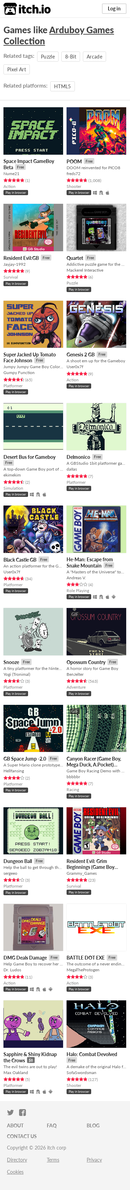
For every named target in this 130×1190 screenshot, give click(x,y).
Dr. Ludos (12, 969)
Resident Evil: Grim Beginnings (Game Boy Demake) (90, 867)
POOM (74, 161)
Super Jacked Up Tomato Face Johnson (29, 358)
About (15, 1125)
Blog (93, 1125)
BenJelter (75, 674)
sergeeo (10, 873)
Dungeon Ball (17, 861)
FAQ (52, 1125)
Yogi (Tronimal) (16, 674)
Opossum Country (86, 662)
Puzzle (48, 57)
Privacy (94, 1160)
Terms (53, 1160)
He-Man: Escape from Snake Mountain (90, 562)
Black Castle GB (19, 560)
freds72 (73, 173)
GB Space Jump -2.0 (24, 759)
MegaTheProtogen (83, 969)
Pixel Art (16, 69)
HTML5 (62, 86)
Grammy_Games (82, 873)
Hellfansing (13, 770)
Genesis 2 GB (81, 354)
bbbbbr (73, 776)
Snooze (11, 662)
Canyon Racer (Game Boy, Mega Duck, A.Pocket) (94, 761)
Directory (17, 1160)
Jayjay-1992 (14, 264)
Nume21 (11, 173)
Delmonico (78, 457)
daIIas (72, 469)
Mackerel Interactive (85, 270)
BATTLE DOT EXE (86, 958)
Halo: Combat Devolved (92, 1054)
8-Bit (70, 57)
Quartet (75, 258)
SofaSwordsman (81, 1072)
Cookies (15, 1172)
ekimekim (12, 475)
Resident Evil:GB (21, 258)
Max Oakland (15, 1072)
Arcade (94, 57)
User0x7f (75, 366)
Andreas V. (76, 577)
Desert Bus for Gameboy (29, 457)
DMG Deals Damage (25, 958)
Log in (114, 8)
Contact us (22, 1136)
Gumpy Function (19, 372)
